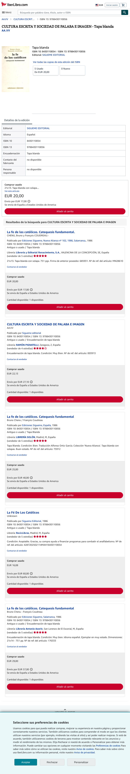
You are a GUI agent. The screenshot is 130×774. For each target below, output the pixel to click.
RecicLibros (22, 532)
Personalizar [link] (81, 762)
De (46, 70)
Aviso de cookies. (85, 748)
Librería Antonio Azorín (29, 628)
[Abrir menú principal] (7, 12)
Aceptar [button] (25, 762)
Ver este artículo (12, 191)
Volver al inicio (65, 712)
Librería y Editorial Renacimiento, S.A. (38, 252)
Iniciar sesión (112, 5)
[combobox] (69, 12)
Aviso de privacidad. (84, 752)
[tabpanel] (64, 150)
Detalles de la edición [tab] (17, 120)
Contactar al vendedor (17, 267)
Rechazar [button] (52, 762)
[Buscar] (124, 12)
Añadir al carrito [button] (65, 211)
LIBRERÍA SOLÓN (25, 437)
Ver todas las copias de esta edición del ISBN (56, 61)
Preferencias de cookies (108, 745)
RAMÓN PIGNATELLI (27, 344)
